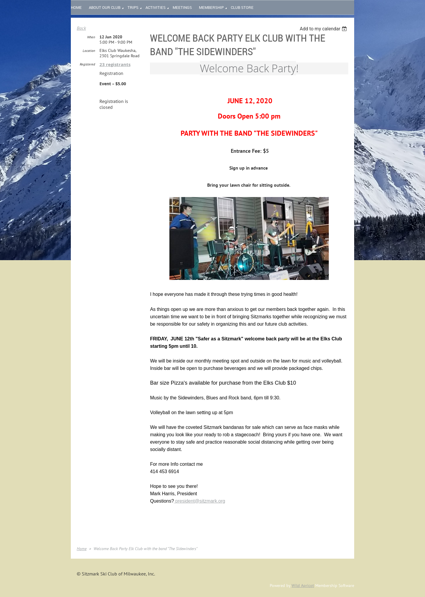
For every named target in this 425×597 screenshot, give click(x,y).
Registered (87, 64)
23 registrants (114, 64)
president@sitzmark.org (199, 500)
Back (81, 28)
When (91, 37)
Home (81, 548)
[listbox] (324, 28)
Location (89, 50)
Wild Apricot (303, 585)
